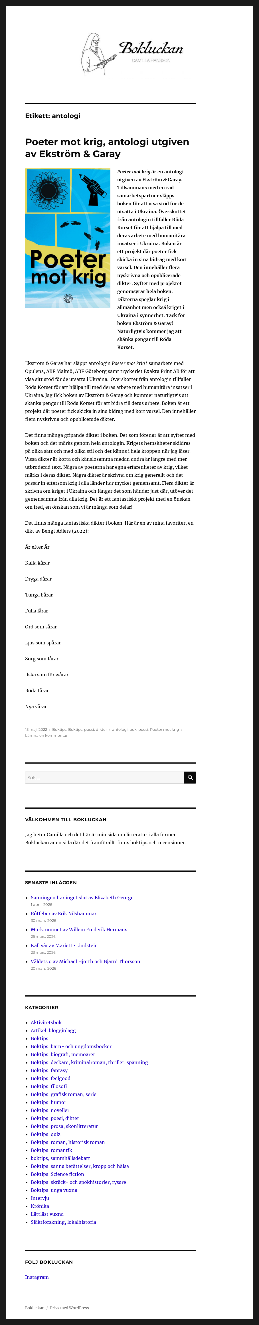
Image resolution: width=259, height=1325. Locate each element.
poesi (143, 729)
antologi (120, 729)
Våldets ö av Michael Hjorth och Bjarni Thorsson (85, 961)
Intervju (40, 1198)
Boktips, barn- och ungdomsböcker (71, 1046)
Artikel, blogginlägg (53, 1030)
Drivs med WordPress (69, 1308)
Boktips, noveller (50, 1110)
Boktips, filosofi (49, 1086)
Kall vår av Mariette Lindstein (64, 945)
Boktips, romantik (51, 1150)
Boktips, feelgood (50, 1078)
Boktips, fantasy (49, 1070)
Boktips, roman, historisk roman (68, 1142)
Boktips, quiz (45, 1134)
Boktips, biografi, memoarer (63, 1054)
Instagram (37, 1277)
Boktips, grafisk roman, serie (63, 1094)
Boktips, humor (48, 1102)
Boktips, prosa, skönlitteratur (64, 1126)
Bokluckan (34, 1308)
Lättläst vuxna (47, 1214)
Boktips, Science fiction (57, 1174)
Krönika (40, 1206)
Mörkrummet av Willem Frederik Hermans (79, 929)
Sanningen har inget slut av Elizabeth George (82, 897)
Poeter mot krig (164, 729)
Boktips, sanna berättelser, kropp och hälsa (80, 1166)
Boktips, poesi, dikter (87, 729)
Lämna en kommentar (46, 735)
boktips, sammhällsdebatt (60, 1158)
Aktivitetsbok (46, 1022)
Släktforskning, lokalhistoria (63, 1222)
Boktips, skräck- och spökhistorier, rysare (78, 1182)
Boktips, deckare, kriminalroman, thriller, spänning (89, 1062)
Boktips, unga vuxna (54, 1190)
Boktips (59, 729)
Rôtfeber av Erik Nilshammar (63, 913)
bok (133, 729)
